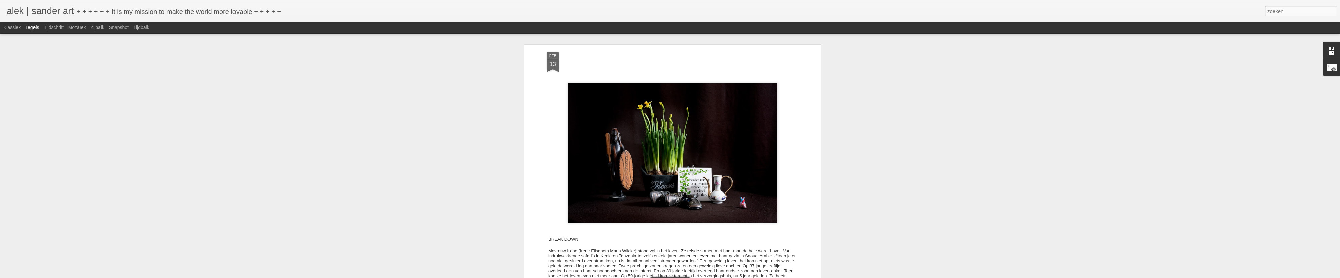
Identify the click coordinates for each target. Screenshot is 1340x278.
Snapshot (119, 27)
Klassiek (12, 27)
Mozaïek (77, 27)
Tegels (32, 27)
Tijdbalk (141, 27)
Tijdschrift (53, 27)
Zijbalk (97, 27)
